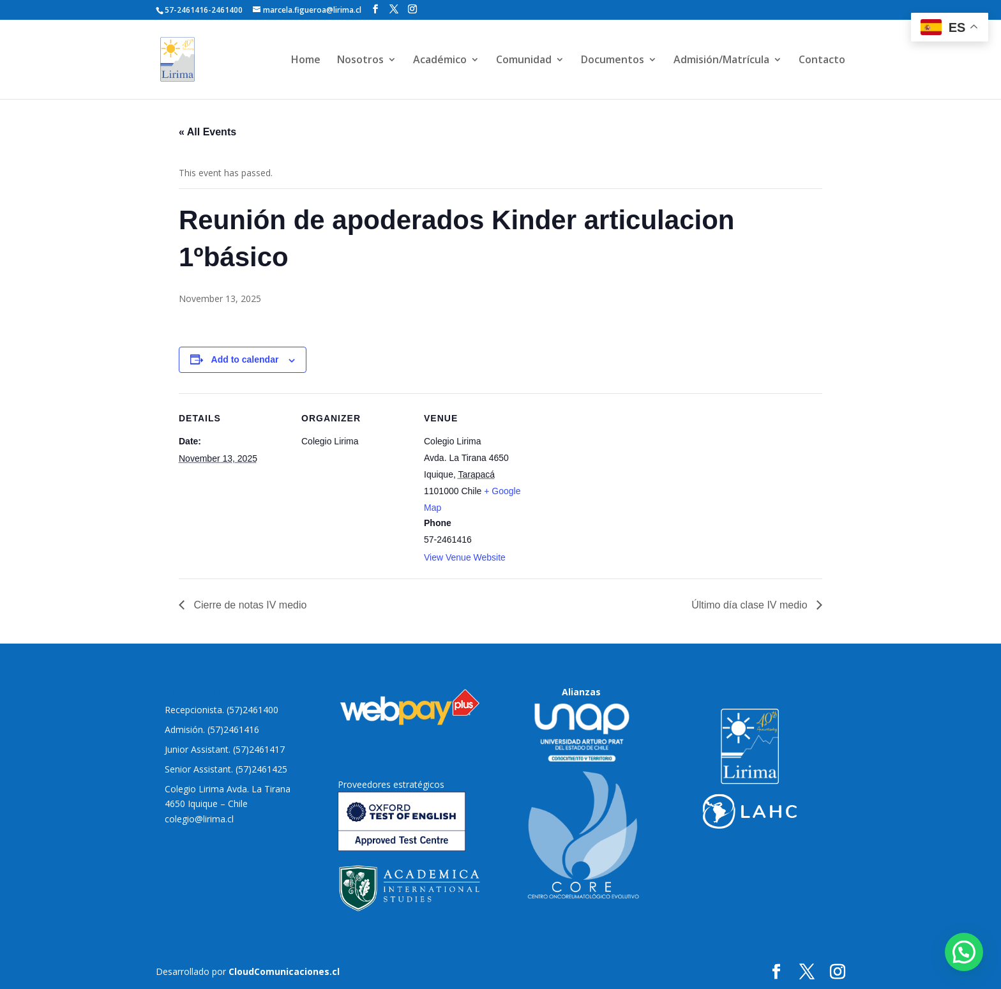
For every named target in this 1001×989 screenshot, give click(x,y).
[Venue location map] (613, 481)
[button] (964, 952)
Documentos (612, 60)
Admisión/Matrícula (721, 60)
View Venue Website (465, 557)
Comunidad (524, 60)
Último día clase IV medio (750, 605)
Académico (440, 60)
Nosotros (360, 60)
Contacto (822, 60)
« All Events (207, 131)
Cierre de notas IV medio (248, 605)
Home (305, 60)
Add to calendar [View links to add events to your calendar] (245, 359)
